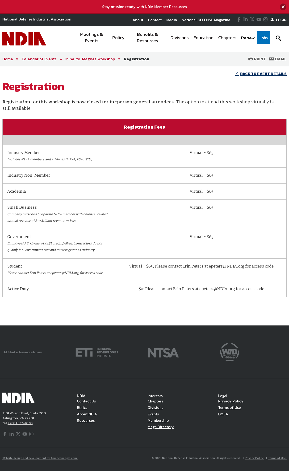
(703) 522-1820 (20, 423)
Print (257, 59)
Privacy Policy (230, 401)
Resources (86, 420)
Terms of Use (229, 407)
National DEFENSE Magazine (206, 20)
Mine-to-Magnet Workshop (90, 59)
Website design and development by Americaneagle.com (40, 458)
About (138, 20)
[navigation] (171, 39)
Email (278, 59)
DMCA (223, 414)
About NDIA (87, 414)
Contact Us (86, 401)
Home (7, 59)
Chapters (155, 401)
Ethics (82, 407)
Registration (136, 59)
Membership (158, 420)
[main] (144, 196)
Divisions (155, 407)
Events (153, 414)
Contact (155, 20)
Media (171, 20)
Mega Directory (161, 427)
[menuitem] (91, 39)
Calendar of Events (39, 59)
